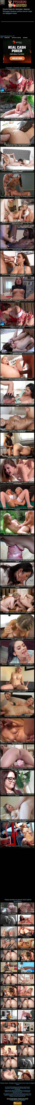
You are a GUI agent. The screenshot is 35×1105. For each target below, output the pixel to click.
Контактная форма (12, 1098)
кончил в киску (16, 37)
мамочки (7, 37)
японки (25, 37)
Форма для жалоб (23, 1098)
